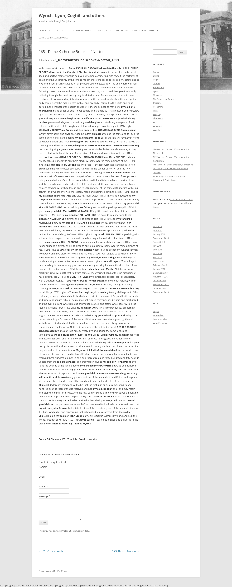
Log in (156, 311)
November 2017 (160, 276)
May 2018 (157, 253)
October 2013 (159, 288)
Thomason (158, 118)
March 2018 (158, 261)
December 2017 (160, 272)
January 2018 (159, 269)
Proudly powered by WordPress (53, 570)
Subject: (44, 486)
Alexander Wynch (81, 30)
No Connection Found (163, 99)
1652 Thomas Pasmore (125, 551)
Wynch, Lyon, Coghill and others (72, 15)
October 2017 (159, 280)
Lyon (155, 91)
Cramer (156, 83)
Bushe (156, 75)
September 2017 (161, 284)
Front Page (44, 30)
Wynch (156, 129)
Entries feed (158, 315)
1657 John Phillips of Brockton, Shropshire (173, 164)
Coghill (61, 30)
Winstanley (158, 126)
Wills (64, 530)
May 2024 (157, 226)
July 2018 (157, 245)
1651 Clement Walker (51, 551)
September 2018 (161, 238)
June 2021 (157, 230)
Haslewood (158, 87)
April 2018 (157, 257)
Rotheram (158, 106)
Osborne (157, 102)
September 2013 (161, 292)
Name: (43, 466)
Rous (155, 110)
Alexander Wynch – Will (181, 199)
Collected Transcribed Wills (54, 37)
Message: (44, 496)
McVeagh (157, 95)
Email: (43, 476)
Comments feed (160, 319)
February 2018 (160, 265)
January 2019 (159, 234)
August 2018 (159, 241)
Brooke (156, 71)
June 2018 (157, 249)
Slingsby (157, 114)
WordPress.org (160, 323)
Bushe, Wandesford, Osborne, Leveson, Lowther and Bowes (129, 30)
